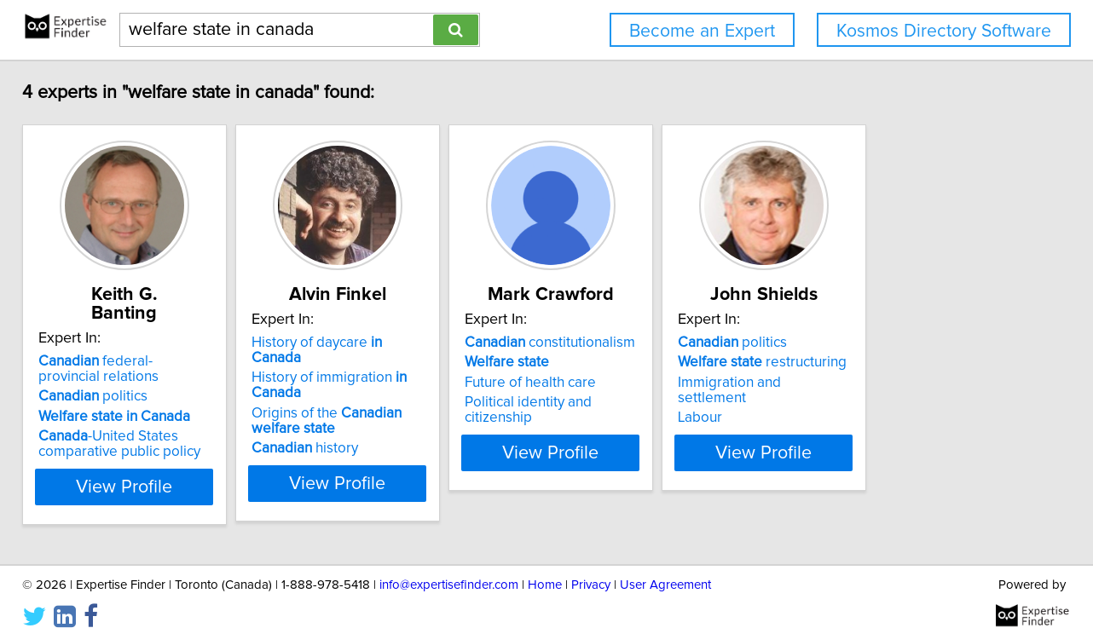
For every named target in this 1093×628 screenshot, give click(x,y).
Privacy (590, 566)
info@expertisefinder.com (448, 566)
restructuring (902, 362)
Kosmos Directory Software (943, 31)
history (360, 417)
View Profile (159, 467)
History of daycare (398, 342)
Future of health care (628, 382)
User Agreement (665, 566)
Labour (840, 402)
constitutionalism (648, 342)
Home (545, 566)
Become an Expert (702, 31)
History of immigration (411, 362)
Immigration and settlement (905, 382)
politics (105, 377)
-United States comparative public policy (132, 425)
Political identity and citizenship (661, 402)
